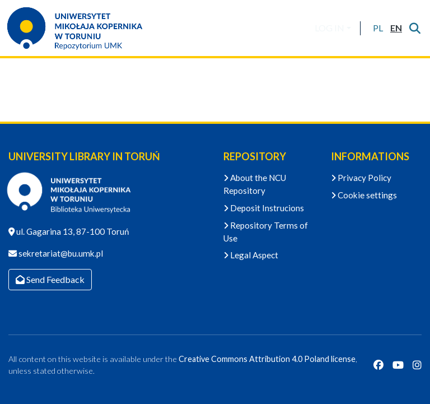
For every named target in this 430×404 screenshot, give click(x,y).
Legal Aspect (250, 255)
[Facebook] (378, 365)
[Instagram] (417, 365)
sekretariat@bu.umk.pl (60, 253)
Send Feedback (50, 279)
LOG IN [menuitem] (329, 27)
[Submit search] (415, 28)
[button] (377, 28)
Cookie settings (364, 195)
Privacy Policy (361, 178)
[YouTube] (398, 365)
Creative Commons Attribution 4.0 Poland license (267, 359)
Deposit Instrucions (263, 208)
